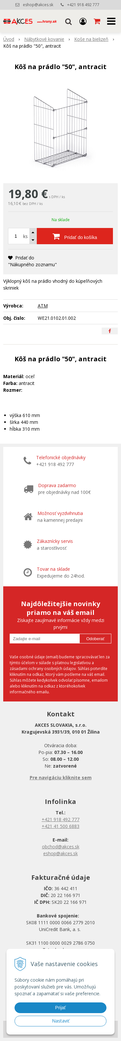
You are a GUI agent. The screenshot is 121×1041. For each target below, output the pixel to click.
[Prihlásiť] (82, 21)
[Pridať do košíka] (75, 236)
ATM (43, 306)
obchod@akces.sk (60, 847)
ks (25, 236)
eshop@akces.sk (38, 4)
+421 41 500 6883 (60, 826)
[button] (68, 21)
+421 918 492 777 (83, 4)
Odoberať (95, 638)
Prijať (60, 1007)
